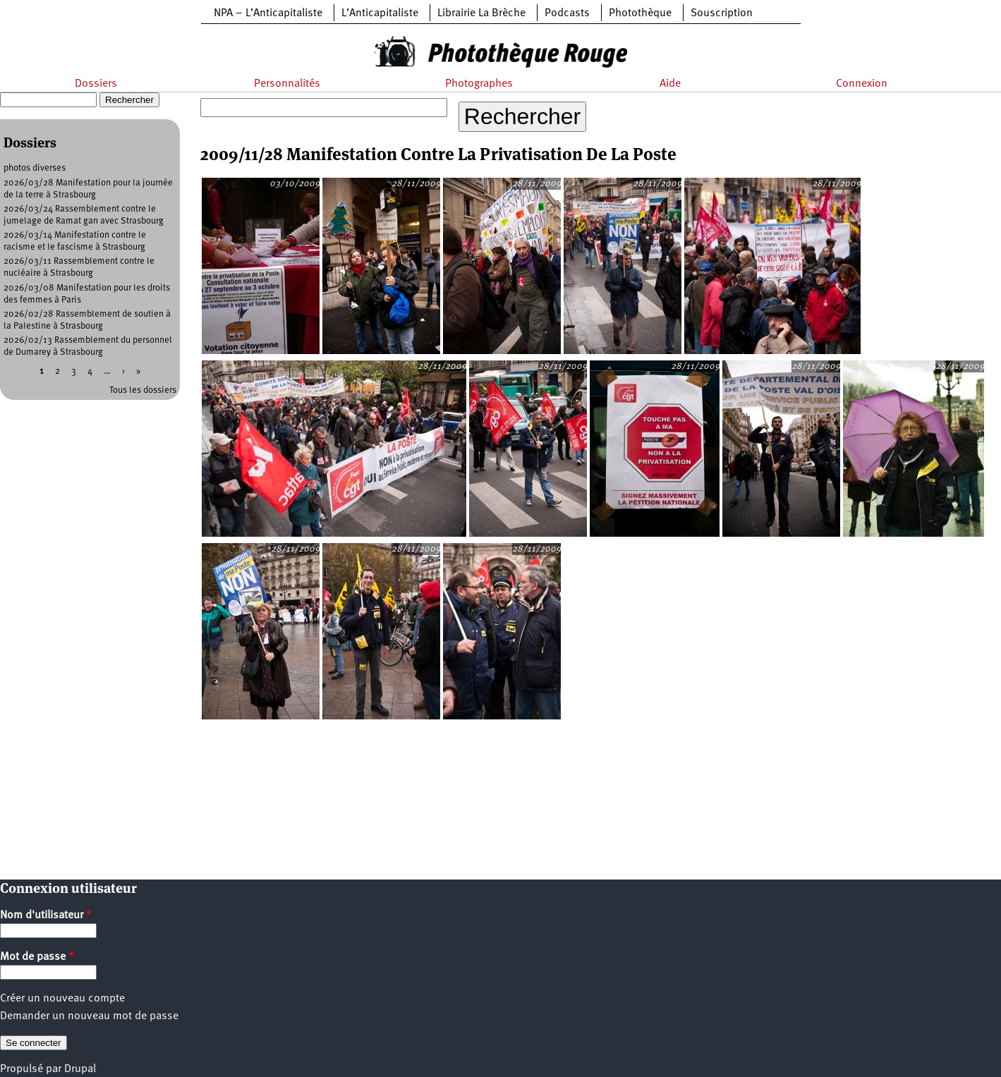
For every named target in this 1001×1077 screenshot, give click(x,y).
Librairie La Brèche (481, 13)
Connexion (861, 84)
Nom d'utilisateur (46, 915)
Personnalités (287, 84)
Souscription (722, 13)
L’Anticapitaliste (379, 13)
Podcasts (567, 13)
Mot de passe (37, 957)
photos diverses (35, 168)
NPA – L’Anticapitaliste (268, 13)
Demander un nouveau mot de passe (89, 1016)
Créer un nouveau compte (62, 998)
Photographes (479, 84)
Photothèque (640, 13)
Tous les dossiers (142, 390)
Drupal (80, 1069)
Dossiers (96, 84)
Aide (670, 84)
